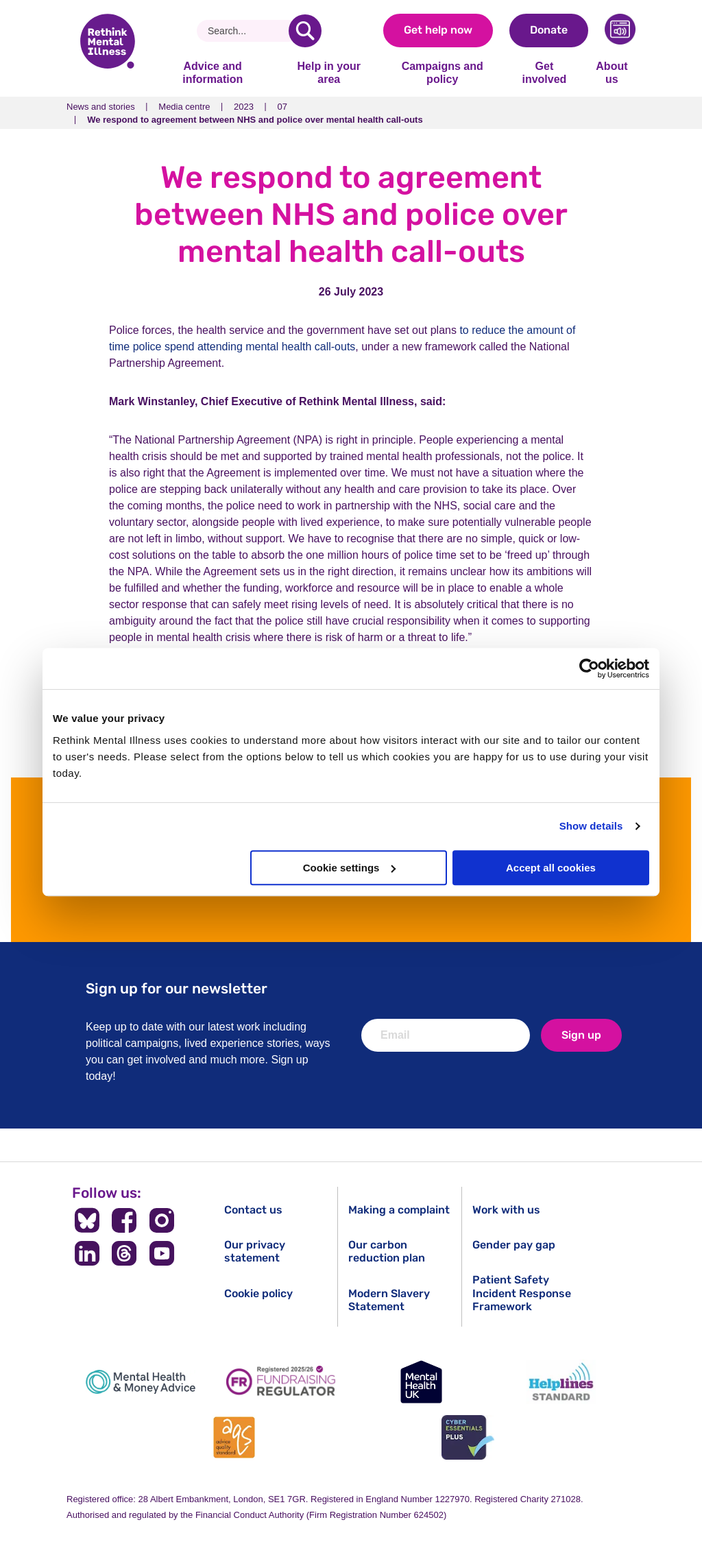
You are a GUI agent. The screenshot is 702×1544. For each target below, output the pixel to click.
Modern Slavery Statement (389, 1300)
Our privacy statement (254, 1251)
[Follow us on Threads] (124, 1253)
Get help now (438, 29)
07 (282, 106)
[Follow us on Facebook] (124, 1220)
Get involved (544, 72)
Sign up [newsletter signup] (581, 1034)
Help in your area (328, 72)
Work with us (506, 1209)
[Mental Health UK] (421, 1382)
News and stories (100, 106)
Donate (549, 29)
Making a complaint (399, 1209)
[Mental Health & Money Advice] (140, 1382)
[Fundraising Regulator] (281, 1382)
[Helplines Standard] (561, 1382)
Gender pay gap (513, 1244)
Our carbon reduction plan (386, 1251)
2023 (244, 106)
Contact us (253, 1209)
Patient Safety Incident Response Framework (521, 1292)
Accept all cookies (551, 867)
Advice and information (212, 72)
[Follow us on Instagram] (162, 1220)
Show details (591, 826)
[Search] (248, 31)
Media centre (184, 106)
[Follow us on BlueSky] (86, 1220)
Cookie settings (349, 867)
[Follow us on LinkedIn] (86, 1253)
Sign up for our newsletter (176, 988)
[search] (305, 30)
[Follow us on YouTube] (162, 1253)
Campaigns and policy (442, 72)
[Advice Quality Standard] (234, 1437)
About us (611, 72)
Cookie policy (258, 1293)
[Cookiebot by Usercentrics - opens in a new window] (589, 668)
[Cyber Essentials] (467, 1437)
